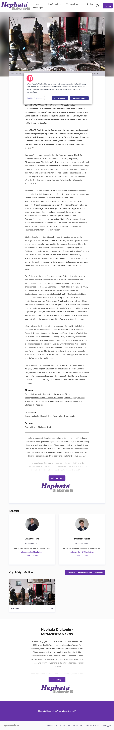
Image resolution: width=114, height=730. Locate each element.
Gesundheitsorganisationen (36, 394)
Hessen (34, 427)
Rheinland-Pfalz (45, 427)
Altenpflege (53, 401)
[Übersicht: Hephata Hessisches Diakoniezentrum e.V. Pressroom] (15, 6)
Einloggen (107, 725)
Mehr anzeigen (57, 478)
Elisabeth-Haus (46, 416)
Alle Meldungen (38, 6)
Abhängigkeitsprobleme (35, 398)
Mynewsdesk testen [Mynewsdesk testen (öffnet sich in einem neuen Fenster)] (56, 725)
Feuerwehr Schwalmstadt (64, 416)
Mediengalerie (54, 4)
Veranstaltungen (73, 4)
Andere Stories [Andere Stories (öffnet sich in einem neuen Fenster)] (92, 725)
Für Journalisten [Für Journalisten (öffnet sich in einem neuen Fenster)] (75, 725)
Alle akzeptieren (79, 98)
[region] (58, 88)
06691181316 (32, 555)
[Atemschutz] (32, 592)
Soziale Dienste (40, 401)
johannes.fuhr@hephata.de (32, 552)
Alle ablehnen (59, 98)
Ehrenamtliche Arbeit (54, 398)
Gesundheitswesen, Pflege (59, 394)
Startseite (35, 416)
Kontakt (90, 4)
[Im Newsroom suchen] (97, 6)
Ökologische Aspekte (34, 405)
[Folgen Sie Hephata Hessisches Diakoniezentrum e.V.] (108, 5)
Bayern (28, 427)
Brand (27, 416)
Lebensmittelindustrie (73, 401)
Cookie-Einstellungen (36, 98)
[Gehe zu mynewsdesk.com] (11, 725)
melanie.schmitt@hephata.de (82, 552)
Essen (60, 401)
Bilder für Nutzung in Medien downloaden (85, 573)
